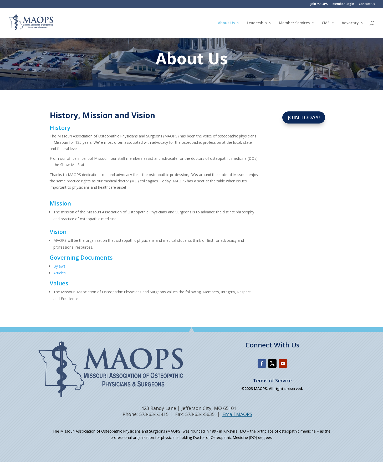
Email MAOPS (237, 414)
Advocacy (350, 23)
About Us (226, 23)
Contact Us (367, 4)
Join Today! (304, 117)
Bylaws (59, 266)
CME (326, 23)
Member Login (343, 4)
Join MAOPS (319, 4)
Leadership (257, 23)
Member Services (294, 23)
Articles (59, 272)
